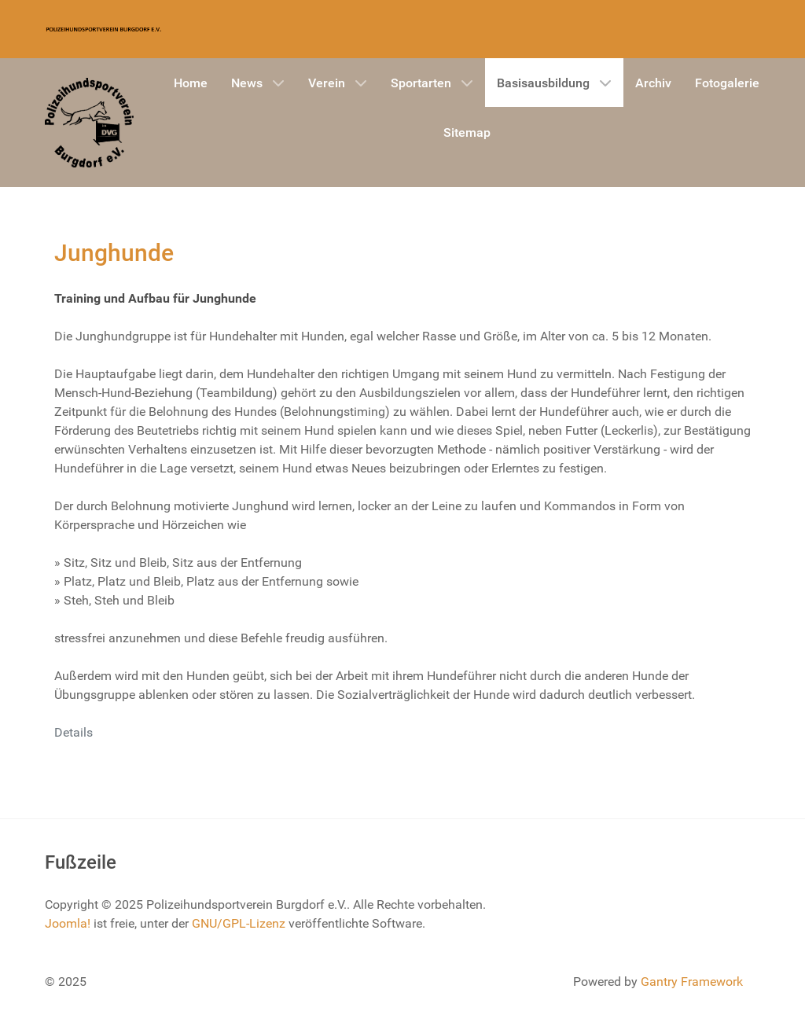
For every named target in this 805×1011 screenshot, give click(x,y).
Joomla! (67, 923)
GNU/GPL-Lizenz (238, 923)
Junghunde (114, 253)
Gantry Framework (692, 981)
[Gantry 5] (104, 29)
